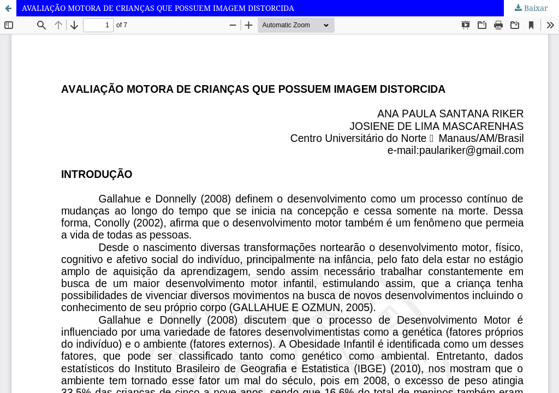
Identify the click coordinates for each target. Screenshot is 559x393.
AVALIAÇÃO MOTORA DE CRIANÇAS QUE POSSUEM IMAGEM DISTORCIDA (158, 8)
